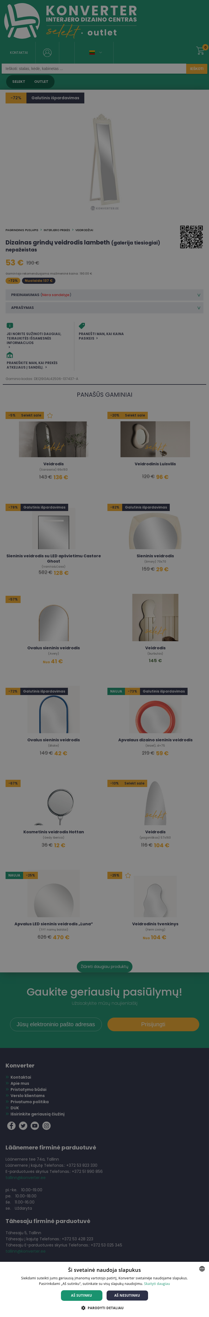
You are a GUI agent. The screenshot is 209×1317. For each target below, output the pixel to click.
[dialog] (104, 658)
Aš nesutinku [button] (127, 1295)
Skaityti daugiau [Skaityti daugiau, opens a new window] (157, 1283)
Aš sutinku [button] (81, 1295)
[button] (104, 1307)
